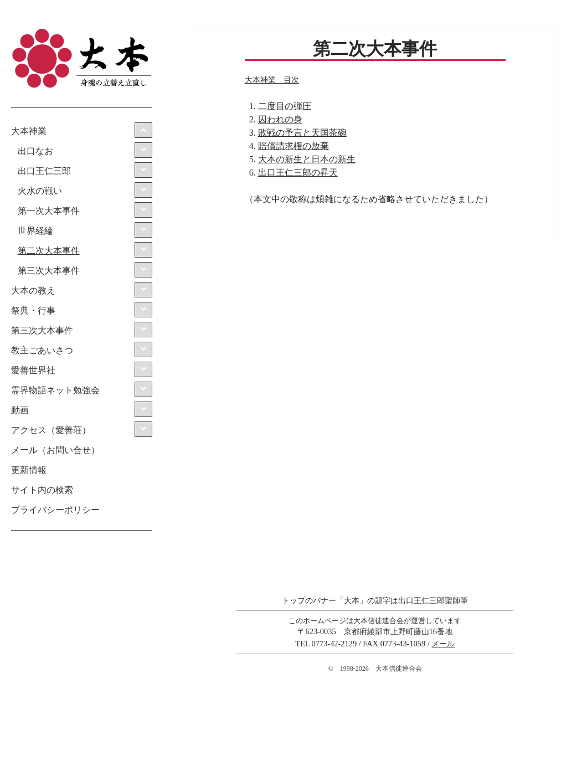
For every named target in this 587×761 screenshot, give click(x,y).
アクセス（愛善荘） (51, 430)
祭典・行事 (33, 310)
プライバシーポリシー (55, 510)
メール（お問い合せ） (55, 450)
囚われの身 (280, 119)
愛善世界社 (33, 370)
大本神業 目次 (272, 79)
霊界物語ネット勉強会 (55, 390)
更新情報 (29, 470)
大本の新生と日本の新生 (307, 159)
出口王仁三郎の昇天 (298, 172)
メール (443, 643)
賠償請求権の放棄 (293, 146)
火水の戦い (40, 191)
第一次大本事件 (49, 210)
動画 (20, 410)
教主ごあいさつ (42, 350)
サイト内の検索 (42, 490)
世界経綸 (35, 230)
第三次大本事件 (49, 270)
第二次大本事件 (49, 250)
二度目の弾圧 (284, 106)
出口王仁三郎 (44, 171)
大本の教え (33, 290)
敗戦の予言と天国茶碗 (302, 132)
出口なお (35, 151)
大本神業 (29, 131)
